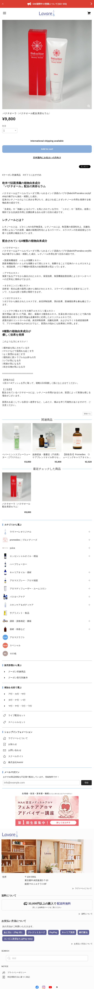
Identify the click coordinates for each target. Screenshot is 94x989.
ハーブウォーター (18, 564)
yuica (12, 548)
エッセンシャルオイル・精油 (24, 556)
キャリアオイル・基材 (20, 572)
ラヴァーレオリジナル (20, 532)
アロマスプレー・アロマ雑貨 (24, 580)
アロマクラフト (17, 637)
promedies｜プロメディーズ (23, 540)
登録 (86, 782)
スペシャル (15, 645)
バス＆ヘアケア (17, 596)
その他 (13, 653)
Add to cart (47, 149)
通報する (87, 414)
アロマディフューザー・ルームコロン (28, 588)
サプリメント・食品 (19, 613)
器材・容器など (17, 629)
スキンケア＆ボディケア (22, 605)
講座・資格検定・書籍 (20, 621)
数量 (4, 126)
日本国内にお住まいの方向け (47, 157)
